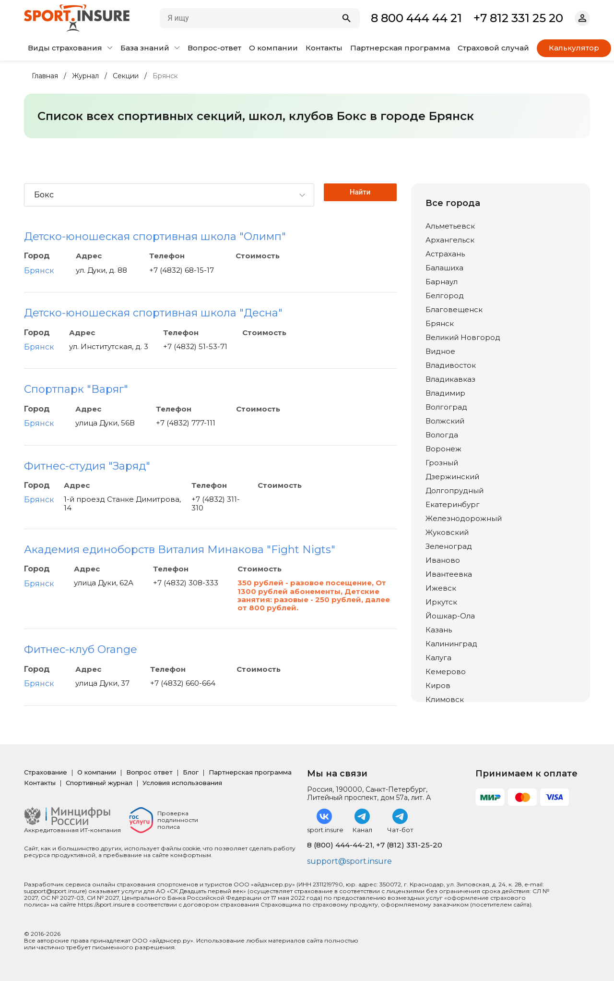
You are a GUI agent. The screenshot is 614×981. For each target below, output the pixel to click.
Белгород (444, 295)
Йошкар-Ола (450, 615)
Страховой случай (493, 47)
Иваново (442, 560)
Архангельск (449, 239)
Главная (45, 76)
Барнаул (441, 281)
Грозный (441, 462)
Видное (440, 351)
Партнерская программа (400, 47)
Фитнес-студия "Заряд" (87, 466)
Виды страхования (70, 47)
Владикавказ (450, 379)
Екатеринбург (452, 504)
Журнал (85, 76)
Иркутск (441, 601)
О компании (273, 47)
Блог (191, 772)
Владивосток (450, 365)
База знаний (150, 47)
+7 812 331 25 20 (518, 18)
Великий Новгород (462, 337)
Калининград (451, 643)
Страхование (45, 772)
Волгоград (446, 407)
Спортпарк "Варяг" (76, 389)
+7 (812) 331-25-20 (409, 844)
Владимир (445, 393)
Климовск (444, 699)
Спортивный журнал (99, 783)
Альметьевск (450, 225)
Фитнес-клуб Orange (80, 649)
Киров (437, 685)
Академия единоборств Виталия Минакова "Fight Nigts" (179, 549)
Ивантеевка (448, 574)
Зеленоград (448, 546)
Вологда (441, 434)
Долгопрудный (454, 490)
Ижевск (440, 588)
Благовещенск (454, 309)
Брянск (39, 270)
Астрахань (445, 253)
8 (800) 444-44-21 (340, 844)
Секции (126, 76)
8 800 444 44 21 (416, 18)
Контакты (324, 47)
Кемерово (445, 671)
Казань (438, 629)
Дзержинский (452, 476)
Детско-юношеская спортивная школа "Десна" (153, 312)
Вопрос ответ (149, 772)
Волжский (444, 420)
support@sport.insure (349, 861)
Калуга (438, 657)
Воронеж (443, 448)
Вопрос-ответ (214, 47)
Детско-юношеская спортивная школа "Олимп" (155, 236)
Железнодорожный (463, 518)
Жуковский (447, 532)
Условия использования (182, 783)
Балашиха (444, 267)
